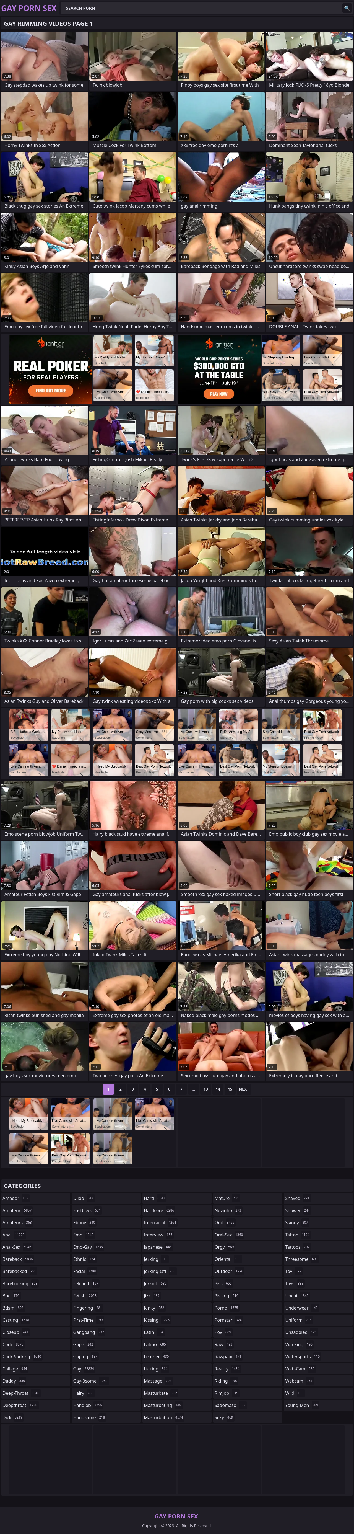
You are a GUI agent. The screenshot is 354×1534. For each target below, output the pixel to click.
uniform (299, 1320)
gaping (86, 1356)
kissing (157, 1320)
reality (228, 1369)
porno (227, 1308)
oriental (228, 1259)
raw (224, 1344)
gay (84, 1369)
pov (224, 1332)
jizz (152, 1296)
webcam (299, 1381)
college (15, 1369)
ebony (85, 1222)
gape (84, 1344)
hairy (84, 1393)
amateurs (17, 1222)
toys (295, 1283)
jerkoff (156, 1283)
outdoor (230, 1271)
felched (86, 1283)
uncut (297, 1296)
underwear (302, 1308)
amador (16, 1198)
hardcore (159, 1210)
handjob (88, 1405)
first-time (88, 1320)
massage (158, 1381)
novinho (229, 1210)
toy (294, 1271)
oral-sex (229, 1235)
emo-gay (88, 1247)
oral (225, 1222)
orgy (225, 1247)
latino (155, 1344)
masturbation (164, 1417)
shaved (298, 1198)
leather (157, 1356)
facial (85, 1271)
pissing (227, 1296)
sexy (225, 1417)
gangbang (89, 1332)
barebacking (20, 1283)
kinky (154, 1308)
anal (14, 1235)
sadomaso (231, 1405)
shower (298, 1210)
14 (218, 1089)
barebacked (19, 1271)
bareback (18, 1259)
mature (227, 1198)
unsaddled (301, 1332)
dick (13, 1417)
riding (226, 1381)
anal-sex (17, 1247)
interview (159, 1235)
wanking (299, 1344)
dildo (84, 1198)
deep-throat (21, 1393)
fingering (88, 1308)
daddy (14, 1381)
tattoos (298, 1247)
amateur (17, 1210)
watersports (303, 1356)
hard (155, 1198)
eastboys (87, 1210)
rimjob (227, 1393)
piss (224, 1283)
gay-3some (91, 1381)
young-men (302, 1405)
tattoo (298, 1235)
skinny (297, 1222)
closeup (16, 1332)
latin (154, 1332)
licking (156, 1369)
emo (84, 1235)
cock (13, 1344)
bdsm (13, 1308)
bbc (11, 1296)
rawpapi (229, 1356)
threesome (302, 1259)
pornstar (229, 1320)
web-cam (300, 1369)
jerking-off (160, 1271)
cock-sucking (22, 1356)
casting (16, 1320)
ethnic (85, 1259)
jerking (156, 1259)
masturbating (163, 1405)
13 (206, 1089)
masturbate (161, 1393)
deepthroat (20, 1405)
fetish (85, 1296)
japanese (158, 1247)
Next (244, 1089)
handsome (89, 1417)
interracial (161, 1222)
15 (230, 1089)
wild (295, 1393)
